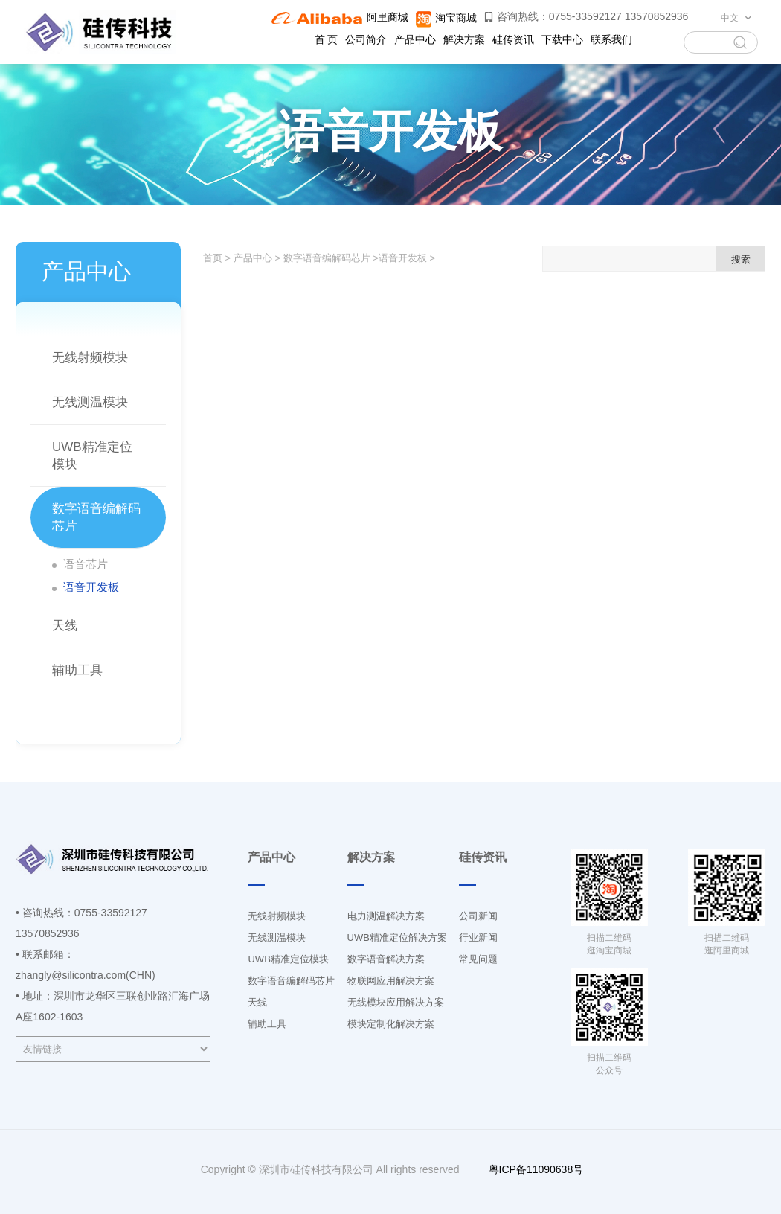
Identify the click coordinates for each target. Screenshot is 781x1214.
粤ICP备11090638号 (535, 1169)
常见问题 (478, 959)
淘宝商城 (446, 18)
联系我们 (611, 39)
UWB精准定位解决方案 (397, 937)
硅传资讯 (513, 39)
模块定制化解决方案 (390, 1023)
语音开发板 (91, 587)
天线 (64, 626)
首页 (212, 257)
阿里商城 (339, 17)
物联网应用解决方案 (390, 980)
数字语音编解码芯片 (326, 257)
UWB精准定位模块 (288, 959)
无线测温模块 (90, 402)
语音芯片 (85, 564)
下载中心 (562, 39)
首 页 (326, 39)
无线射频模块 (90, 358)
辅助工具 (77, 670)
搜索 (741, 259)
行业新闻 (478, 937)
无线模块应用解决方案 (395, 1002)
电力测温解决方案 (386, 915)
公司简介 (366, 39)
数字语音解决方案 (386, 959)
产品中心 (415, 39)
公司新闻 (478, 915)
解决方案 (464, 39)
